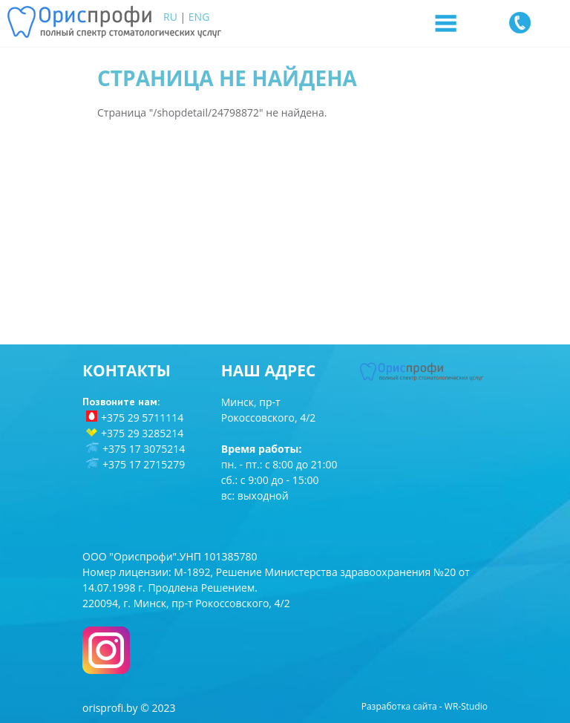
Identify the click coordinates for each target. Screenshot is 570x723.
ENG (199, 17)
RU (170, 17)
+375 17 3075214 (143, 449)
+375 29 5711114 (142, 417)
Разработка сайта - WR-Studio (424, 706)
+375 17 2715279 (143, 464)
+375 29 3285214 (142, 433)
